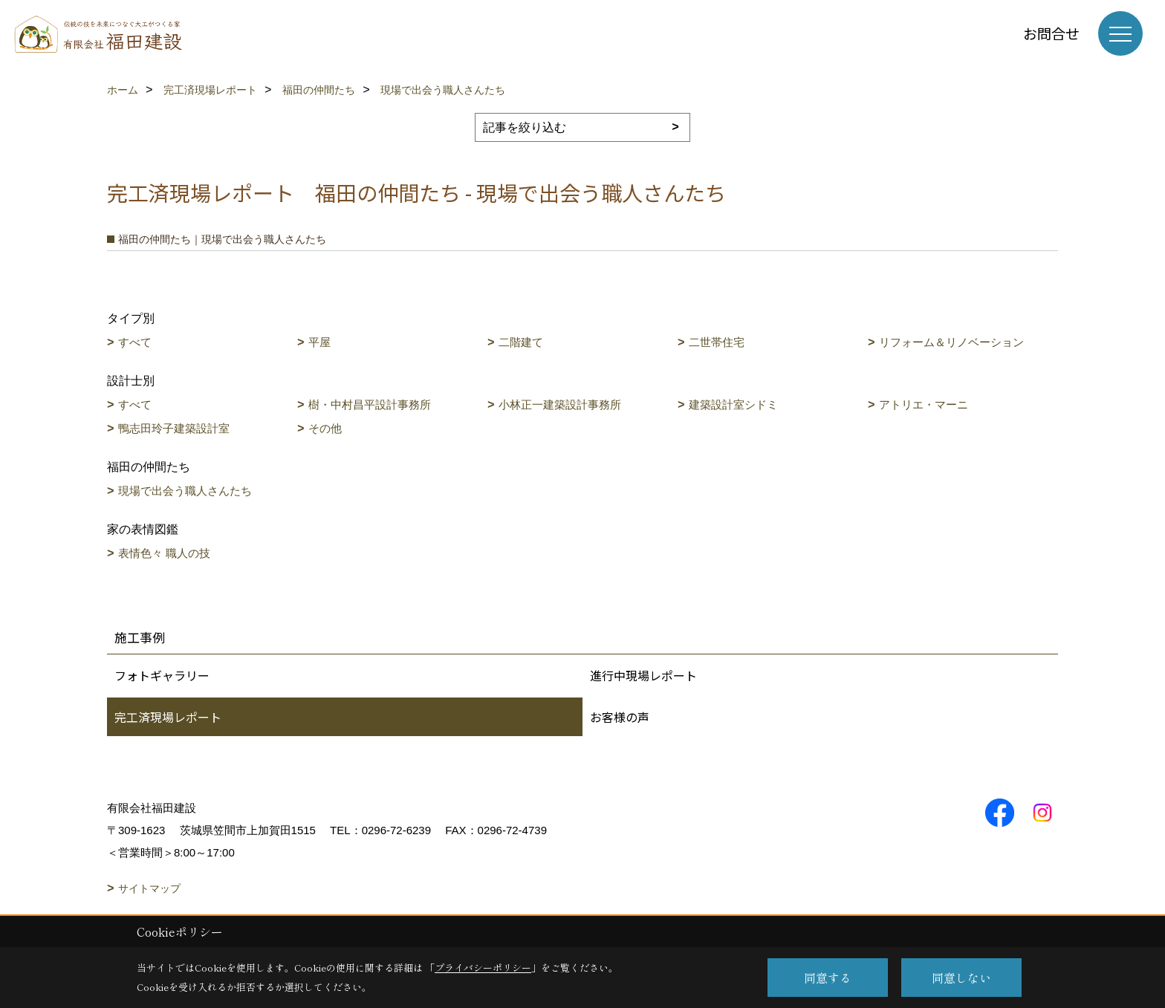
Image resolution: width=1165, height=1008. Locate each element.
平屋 (319, 342)
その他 (325, 428)
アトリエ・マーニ (923, 404)
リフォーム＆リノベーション (951, 342)
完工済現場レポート (167, 717)
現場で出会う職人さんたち (185, 490)
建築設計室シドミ (733, 404)
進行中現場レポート (643, 675)
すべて (135, 342)
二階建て (521, 342)
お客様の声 (619, 717)
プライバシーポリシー (483, 967)
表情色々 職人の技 (164, 553)
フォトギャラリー (162, 675)
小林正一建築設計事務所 (560, 404)
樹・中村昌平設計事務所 (369, 404)
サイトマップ (149, 888)
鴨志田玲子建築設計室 (174, 428)
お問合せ (1051, 33)
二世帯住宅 (716, 342)
